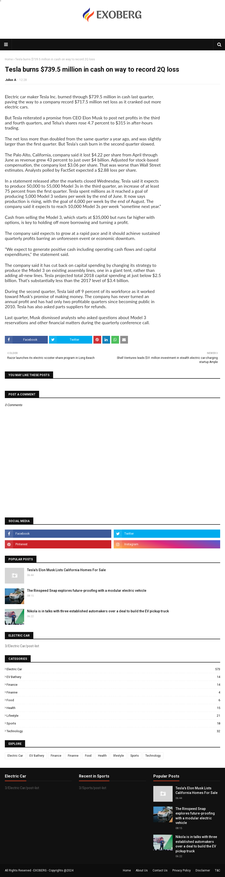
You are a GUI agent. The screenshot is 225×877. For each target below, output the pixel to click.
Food (113, 700)
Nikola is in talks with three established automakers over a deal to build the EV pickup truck (98, 611)
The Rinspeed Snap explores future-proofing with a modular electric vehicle (86, 590)
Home (9, 59)
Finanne (113, 692)
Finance (113, 684)
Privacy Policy (181, 870)
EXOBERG (40, 870)
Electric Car (113, 669)
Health (113, 708)
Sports (113, 723)
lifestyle (113, 715)
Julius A (10, 80)
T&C (217, 870)
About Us (142, 870)
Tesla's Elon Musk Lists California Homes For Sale (66, 570)
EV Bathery (113, 677)
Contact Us (160, 870)
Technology (113, 731)
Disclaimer (203, 870)
